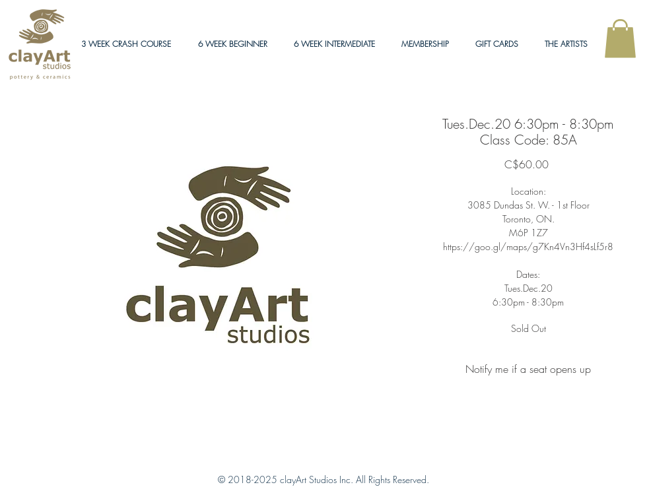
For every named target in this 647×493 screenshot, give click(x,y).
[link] (620, 38)
